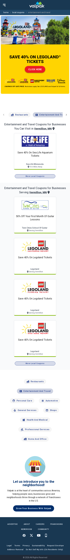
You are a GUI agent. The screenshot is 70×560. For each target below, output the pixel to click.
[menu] (4, 5)
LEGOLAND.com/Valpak (48, 86)
